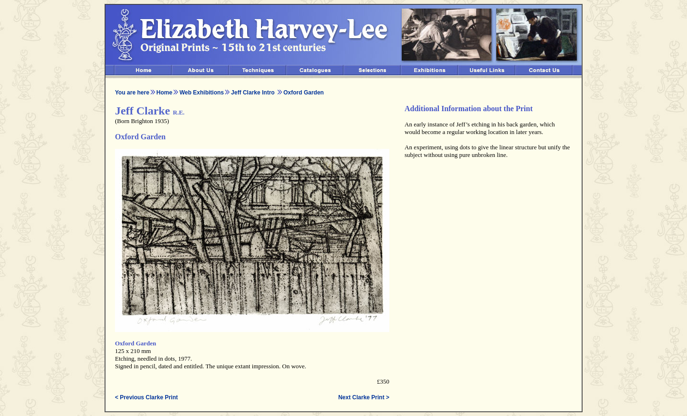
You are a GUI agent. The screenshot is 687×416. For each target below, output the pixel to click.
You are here (132, 92)
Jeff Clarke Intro (253, 92)
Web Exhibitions (201, 92)
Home (164, 92)
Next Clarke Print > (363, 397)
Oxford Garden (303, 92)
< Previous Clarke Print (146, 397)
